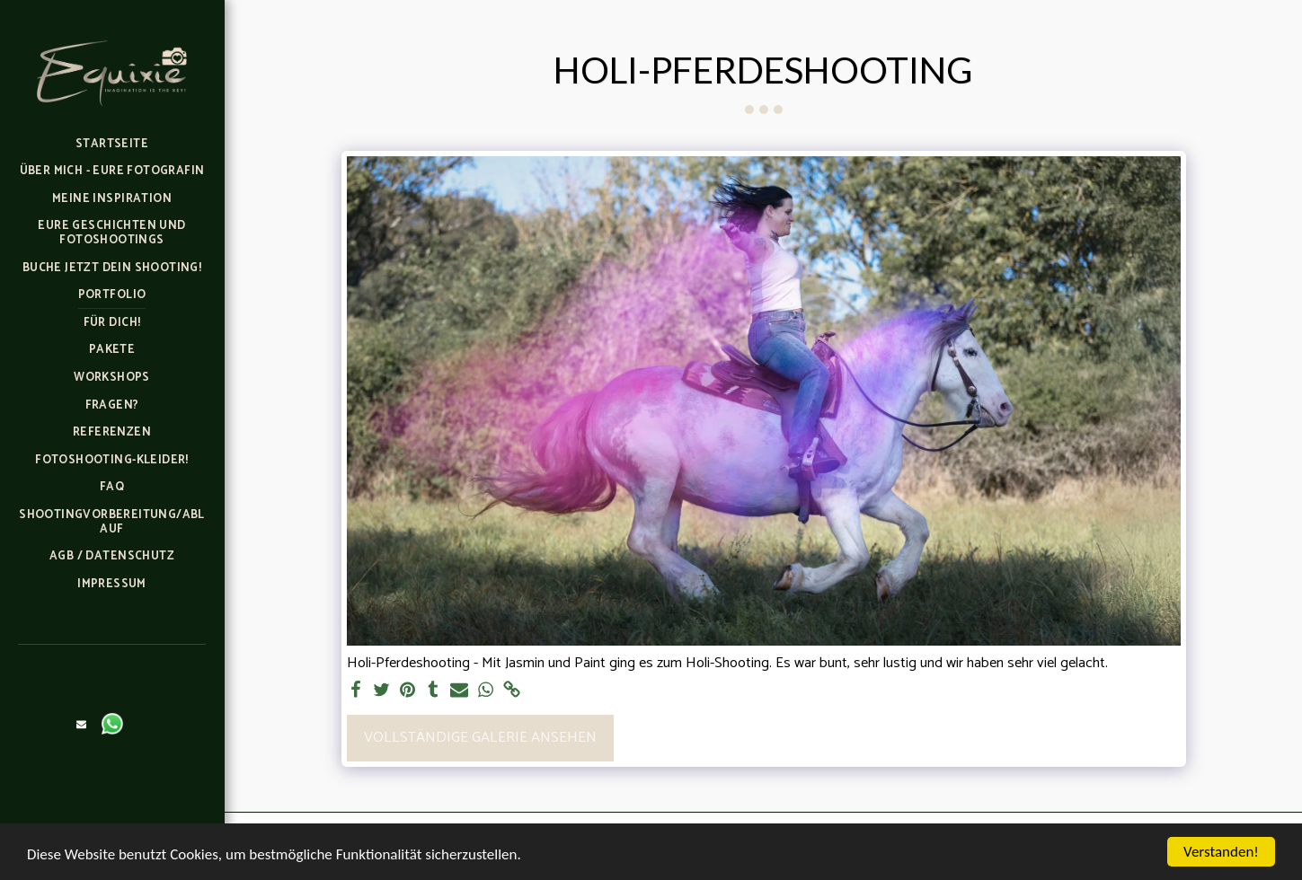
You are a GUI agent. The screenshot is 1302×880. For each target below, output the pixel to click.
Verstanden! (1221, 851)
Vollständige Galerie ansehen (480, 738)
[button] (81, 723)
